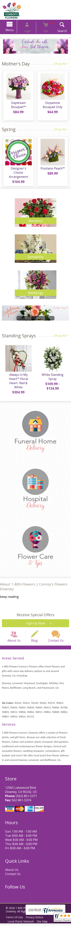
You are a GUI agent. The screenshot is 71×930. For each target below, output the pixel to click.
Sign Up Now (35, 625)
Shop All (61, 64)
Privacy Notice (37, 924)
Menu (15, 30)
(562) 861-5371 (25, 803)
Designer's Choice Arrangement (17, 172)
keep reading (9, 598)
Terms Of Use (15, 924)
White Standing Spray (53, 378)
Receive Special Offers (35, 616)
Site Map (44, 928)
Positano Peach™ (53, 170)
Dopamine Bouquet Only (53, 106)
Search (57, 31)
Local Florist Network (22, 928)
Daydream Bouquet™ (17, 106)
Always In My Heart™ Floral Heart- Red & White (17, 382)
